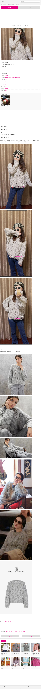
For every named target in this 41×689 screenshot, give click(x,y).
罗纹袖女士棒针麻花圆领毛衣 (17, 653)
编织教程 (4, 4)
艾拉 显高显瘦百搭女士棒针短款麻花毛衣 (29, 653)
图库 (29, 688)
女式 (6, 79)
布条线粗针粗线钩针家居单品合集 (7, 666)
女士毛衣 (7, 77)
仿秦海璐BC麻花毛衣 (7, 621)
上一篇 (10, 636)
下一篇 (30, 636)
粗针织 (10, 77)
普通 (6, 90)
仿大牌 (13, 77)
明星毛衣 (16, 77)
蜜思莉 (19, 77)
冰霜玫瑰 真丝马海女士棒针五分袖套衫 (18, 666)
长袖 (6, 81)
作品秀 (9, 7)
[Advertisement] (20, 17)
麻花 (6, 84)
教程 (12, 688)
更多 (37, 688)
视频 (20, 688)
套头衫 (6, 88)
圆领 (8, 81)
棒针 (6, 86)
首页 (4, 688)
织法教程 (29, 7)
